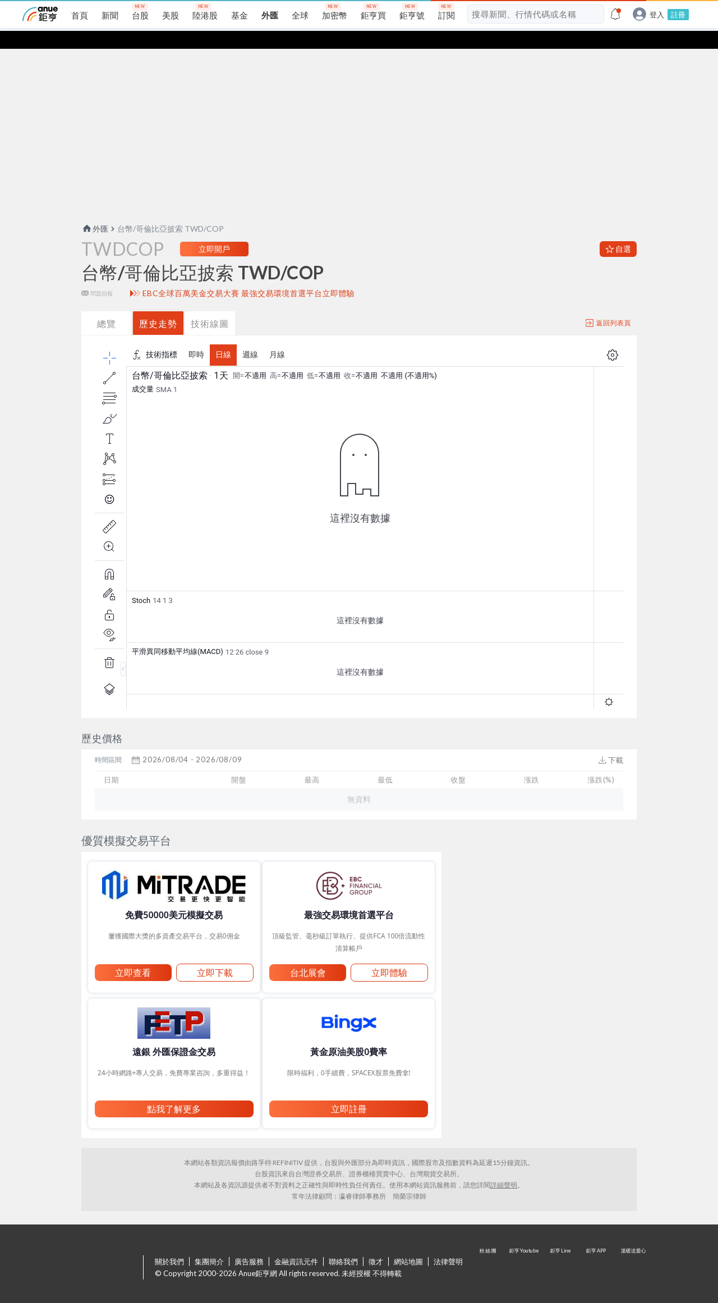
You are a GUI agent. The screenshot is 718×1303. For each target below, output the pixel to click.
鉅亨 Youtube (525, 1250)
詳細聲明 (503, 1167)
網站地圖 (408, 1243)
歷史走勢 (158, 305)
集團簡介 (209, 1243)
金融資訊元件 (296, 1243)
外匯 (94, 210)
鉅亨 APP (596, 1250)
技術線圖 (210, 305)
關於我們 (169, 1243)
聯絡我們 (343, 1243)
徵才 (376, 1243)
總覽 (106, 305)
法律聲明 (448, 1243)
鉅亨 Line (561, 1250)
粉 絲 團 (489, 1250)
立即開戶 (214, 231)
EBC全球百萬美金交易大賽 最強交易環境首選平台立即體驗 (248, 275)
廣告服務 (249, 1243)
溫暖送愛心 (632, 1250)
